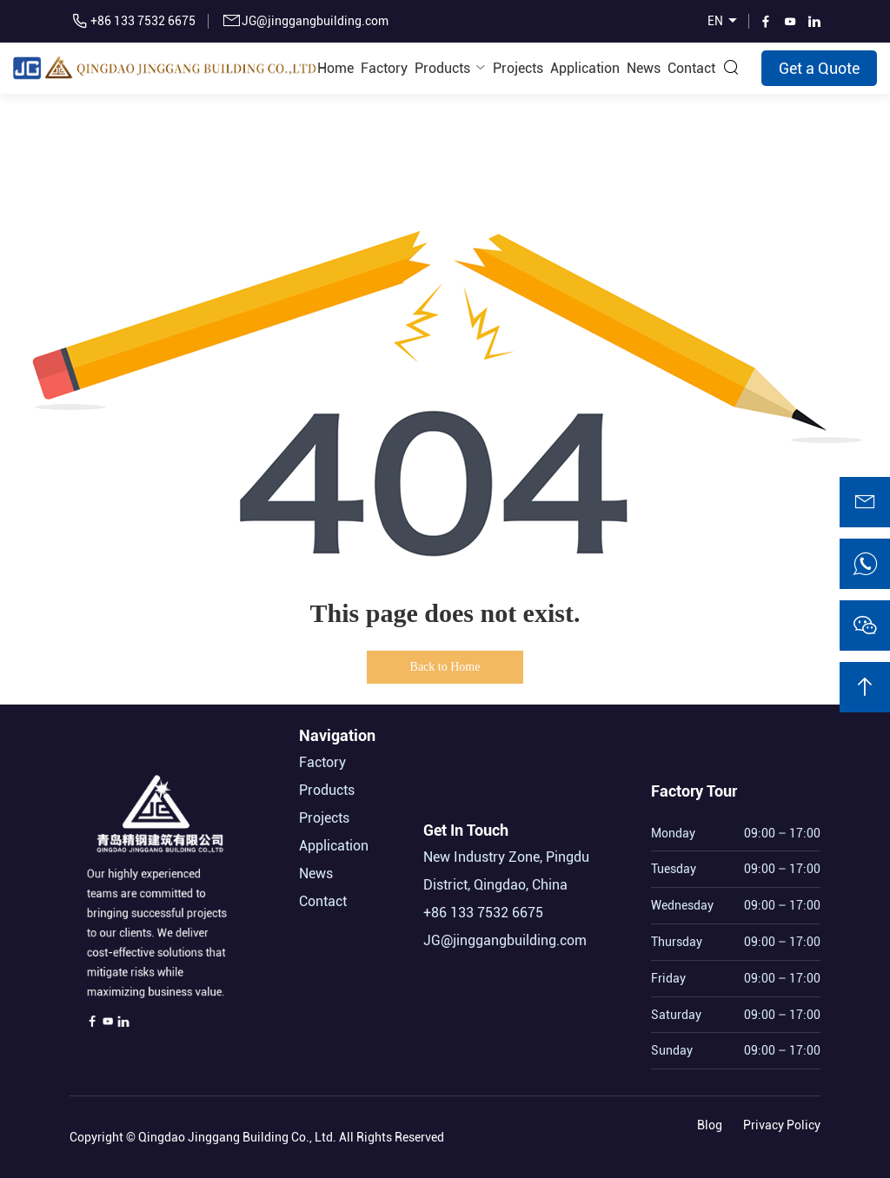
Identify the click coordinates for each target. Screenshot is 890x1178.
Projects (518, 68)
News (644, 68)
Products (442, 68)
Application (585, 68)
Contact (691, 68)
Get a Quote (819, 68)
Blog (709, 1121)
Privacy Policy (781, 1121)
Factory (384, 68)
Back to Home (445, 666)
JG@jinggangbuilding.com (315, 21)
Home (335, 68)
